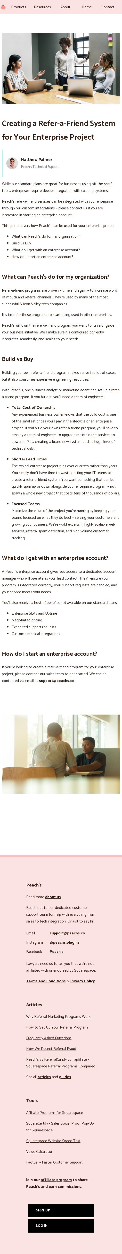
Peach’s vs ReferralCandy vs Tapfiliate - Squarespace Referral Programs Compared (60, 1063)
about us (53, 897)
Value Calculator (39, 1151)
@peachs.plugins (65, 942)
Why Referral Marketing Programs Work (58, 1016)
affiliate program (56, 1180)
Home (87, 7)
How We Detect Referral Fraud (51, 1049)
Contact (107, 7)
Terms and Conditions (46, 981)
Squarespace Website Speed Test (53, 1141)
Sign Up (43, 1210)
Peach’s (57, 952)
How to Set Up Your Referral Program (57, 1027)
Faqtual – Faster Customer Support (54, 1162)
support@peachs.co (67, 933)
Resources (42, 7)
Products (18, 7)
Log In (42, 1225)
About (65, 7)
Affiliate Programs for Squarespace (54, 1113)
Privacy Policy (82, 981)
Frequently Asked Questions (49, 1038)
